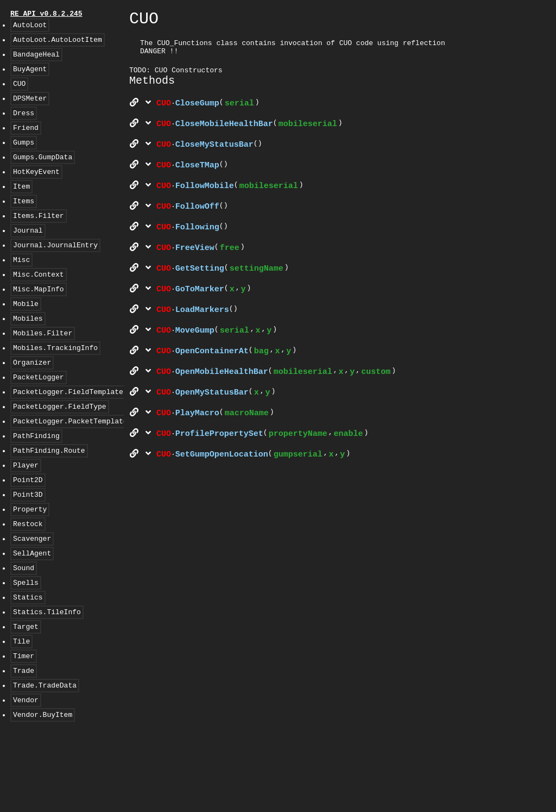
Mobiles (28, 354)
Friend (26, 142)
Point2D (28, 533)
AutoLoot (30, 28)
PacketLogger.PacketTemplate (70, 468)
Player (26, 517)
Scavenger (32, 598)
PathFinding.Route (49, 500)
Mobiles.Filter (42, 370)
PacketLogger (38, 419)
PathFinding (36, 484)
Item (21, 207)
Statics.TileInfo (47, 680)
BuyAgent (30, 77)
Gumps (23, 158)
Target (26, 696)
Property (30, 566)
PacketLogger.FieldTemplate (68, 435)
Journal (28, 256)
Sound (23, 631)
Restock (28, 582)
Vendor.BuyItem (42, 794)
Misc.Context (38, 305)
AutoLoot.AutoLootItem (57, 44)
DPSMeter (30, 109)
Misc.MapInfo (38, 321)
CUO (19, 93)
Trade (23, 745)
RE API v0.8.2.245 (46, 15)
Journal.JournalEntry (55, 272)
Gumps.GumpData (42, 174)
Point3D (28, 549)
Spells (26, 647)
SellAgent (32, 615)
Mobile (26, 337)
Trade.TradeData (45, 761)
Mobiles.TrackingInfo (55, 386)
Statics (28, 664)
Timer (23, 729)
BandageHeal (36, 60)
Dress (23, 125)
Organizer (32, 403)
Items (23, 223)
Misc (21, 288)
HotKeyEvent (36, 191)
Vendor (26, 778)
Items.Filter (38, 240)
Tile (21, 712)
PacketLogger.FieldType (59, 452)
